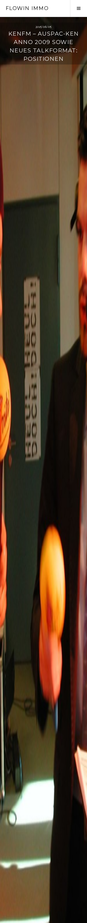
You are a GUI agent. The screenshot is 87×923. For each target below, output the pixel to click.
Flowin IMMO (27, 8)
